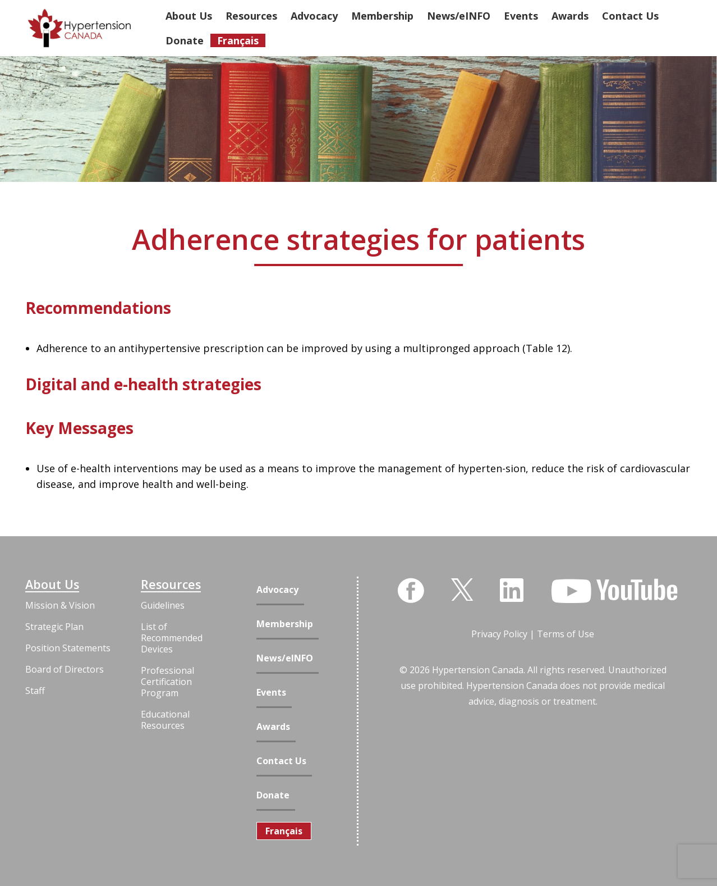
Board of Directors (64, 669)
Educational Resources (165, 720)
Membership (284, 624)
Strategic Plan (54, 626)
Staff (35, 690)
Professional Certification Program (167, 681)
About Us (52, 584)
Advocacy (277, 590)
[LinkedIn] (511, 590)
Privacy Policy (499, 634)
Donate (272, 795)
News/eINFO (284, 658)
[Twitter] (462, 589)
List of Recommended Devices (172, 638)
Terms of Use (565, 634)
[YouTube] (614, 591)
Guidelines (163, 605)
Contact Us (281, 761)
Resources (171, 584)
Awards (273, 727)
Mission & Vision (60, 605)
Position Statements (68, 648)
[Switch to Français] (283, 831)
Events (271, 692)
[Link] (79, 28)
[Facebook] (411, 591)
